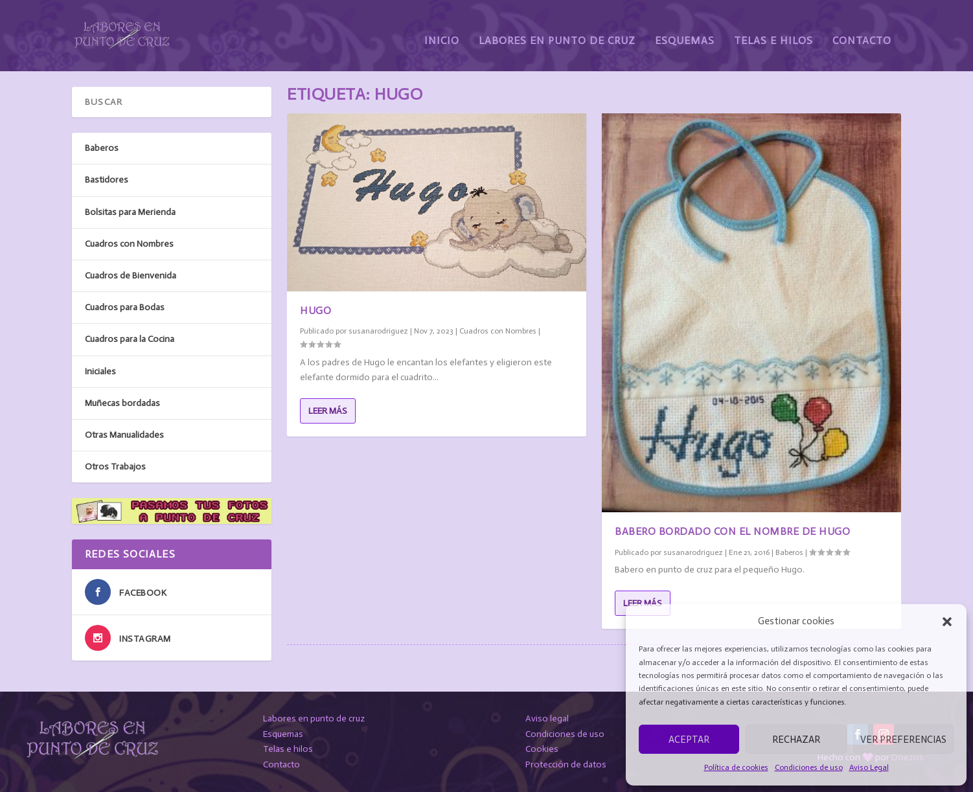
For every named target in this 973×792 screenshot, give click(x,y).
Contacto (861, 30)
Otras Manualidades (124, 434)
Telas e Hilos (773, 30)
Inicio (441, 30)
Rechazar (796, 739)
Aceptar (689, 739)
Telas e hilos (288, 748)
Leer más (327, 410)
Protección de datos (565, 764)
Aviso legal (547, 718)
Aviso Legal (869, 767)
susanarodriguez (378, 330)
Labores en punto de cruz (314, 718)
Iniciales (100, 370)
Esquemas (685, 30)
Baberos (789, 552)
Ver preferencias (903, 739)
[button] (947, 621)
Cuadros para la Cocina (129, 339)
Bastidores (106, 179)
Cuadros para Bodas (125, 307)
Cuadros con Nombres (497, 330)
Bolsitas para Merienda (130, 211)
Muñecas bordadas (122, 402)
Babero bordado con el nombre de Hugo (732, 531)
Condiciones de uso (809, 767)
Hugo (315, 310)
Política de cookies (736, 767)
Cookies (541, 748)
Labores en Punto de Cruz (557, 30)
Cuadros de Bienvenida (130, 275)
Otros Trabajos (115, 466)
